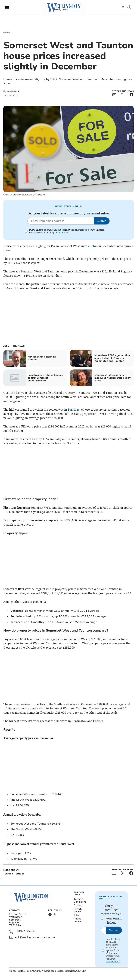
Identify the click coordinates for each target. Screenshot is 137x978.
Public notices (78, 920)
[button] (7, 7)
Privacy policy (78, 910)
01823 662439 (27, 931)
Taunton (92, 246)
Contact (78, 905)
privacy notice (60, 232)
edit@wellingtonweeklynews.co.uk (35, 937)
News (6, 32)
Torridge (74, 409)
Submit (101, 221)
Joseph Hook (13, 91)
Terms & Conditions (80, 900)
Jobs (76, 915)
